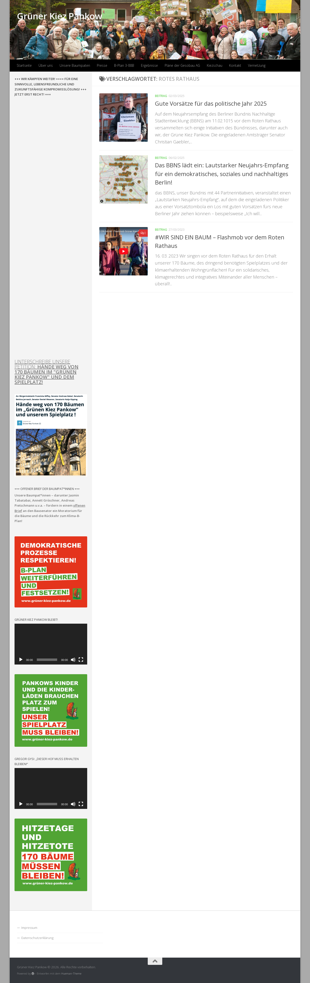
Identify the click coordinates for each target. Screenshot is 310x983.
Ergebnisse (149, 65)
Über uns (46, 65)
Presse (102, 65)
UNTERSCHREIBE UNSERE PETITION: (46, 371)
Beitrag (161, 96)
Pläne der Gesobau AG (182, 65)
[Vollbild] (80, 659)
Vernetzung (256, 65)
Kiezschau (214, 65)
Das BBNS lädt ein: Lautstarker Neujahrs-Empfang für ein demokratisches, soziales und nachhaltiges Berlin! (221, 173)
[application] (51, 644)
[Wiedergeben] (20, 659)
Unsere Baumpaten (75, 65)
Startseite (24, 65)
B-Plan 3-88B (124, 65)
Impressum (29, 927)
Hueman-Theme (71, 973)
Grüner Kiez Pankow (59, 16)
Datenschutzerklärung (37, 938)
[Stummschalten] (73, 659)
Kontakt (235, 65)
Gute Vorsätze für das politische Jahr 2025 (211, 103)
